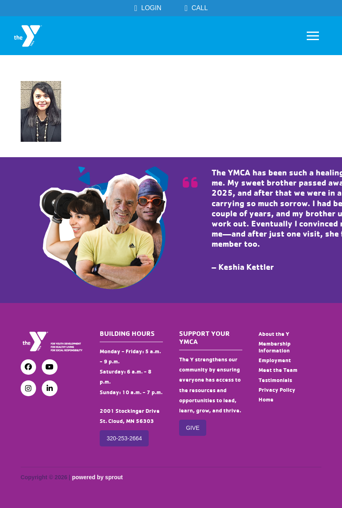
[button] (313, 35)
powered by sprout (97, 477)
